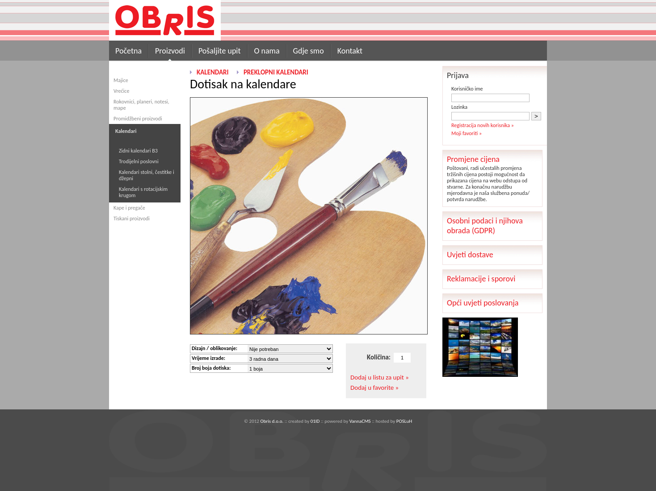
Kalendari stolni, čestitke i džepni (146, 175)
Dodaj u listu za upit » (379, 377)
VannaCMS (360, 421)
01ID (315, 421)
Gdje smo (308, 51)
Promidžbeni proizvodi (138, 119)
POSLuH (404, 421)
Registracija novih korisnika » (482, 125)
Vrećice (121, 91)
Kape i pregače (129, 208)
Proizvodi (170, 51)
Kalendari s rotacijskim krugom (143, 192)
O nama (267, 51)
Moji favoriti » (466, 133)
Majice (121, 80)
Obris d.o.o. (271, 421)
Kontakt (349, 51)
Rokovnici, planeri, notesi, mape (141, 105)
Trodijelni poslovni (139, 161)
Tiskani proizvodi (132, 218)
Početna (128, 51)
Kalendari (212, 72)
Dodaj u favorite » (374, 388)
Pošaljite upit (219, 51)
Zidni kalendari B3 (138, 151)
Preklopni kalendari (276, 72)
